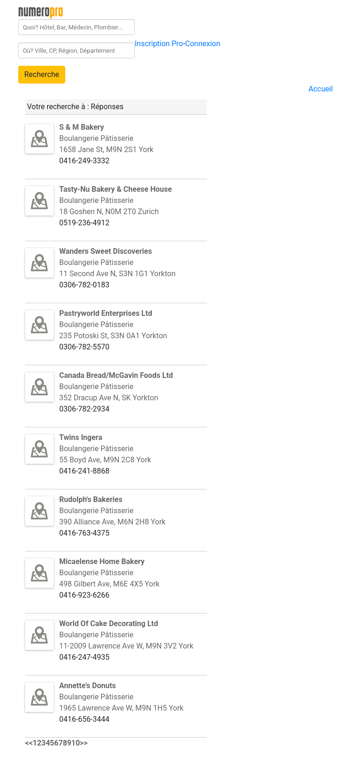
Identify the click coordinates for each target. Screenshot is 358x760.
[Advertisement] (286, 153)
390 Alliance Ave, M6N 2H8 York (112, 521)
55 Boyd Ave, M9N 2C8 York (105, 459)
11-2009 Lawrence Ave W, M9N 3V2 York (126, 645)
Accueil (321, 88)
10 (75, 743)
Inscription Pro (159, 43)
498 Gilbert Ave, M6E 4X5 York (109, 583)
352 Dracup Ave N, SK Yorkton (108, 397)
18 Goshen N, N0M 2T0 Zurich (108, 211)
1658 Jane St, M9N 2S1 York (106, 149)
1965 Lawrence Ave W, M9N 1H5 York (121, 708)
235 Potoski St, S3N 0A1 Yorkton (113, 335)
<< (29, 743)
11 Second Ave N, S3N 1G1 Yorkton (117, 273)
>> (84, 743)
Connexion (202, 43)
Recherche (41, 74)
